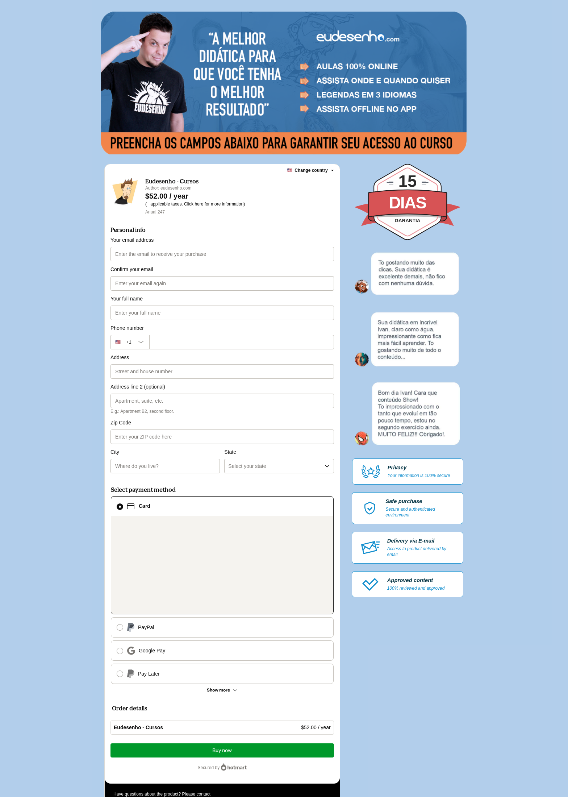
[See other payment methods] (222, 575)
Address (119, 357)
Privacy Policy (137, 736)
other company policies (182, 736)
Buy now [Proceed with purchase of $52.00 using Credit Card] (222, 636)
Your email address (132, 240)
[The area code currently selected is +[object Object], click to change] (129, 342)
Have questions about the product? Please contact (161, 679)
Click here (193, 204)
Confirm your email (131, 269)
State (230, 423)
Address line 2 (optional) (137, 387)
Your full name (126, 299)
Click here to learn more (199, 717)
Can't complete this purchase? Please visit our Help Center (170, 690)
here (182, 749)
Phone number (127, 328)
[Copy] (167, 705)
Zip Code (120, 423)
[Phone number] (241, 342)
